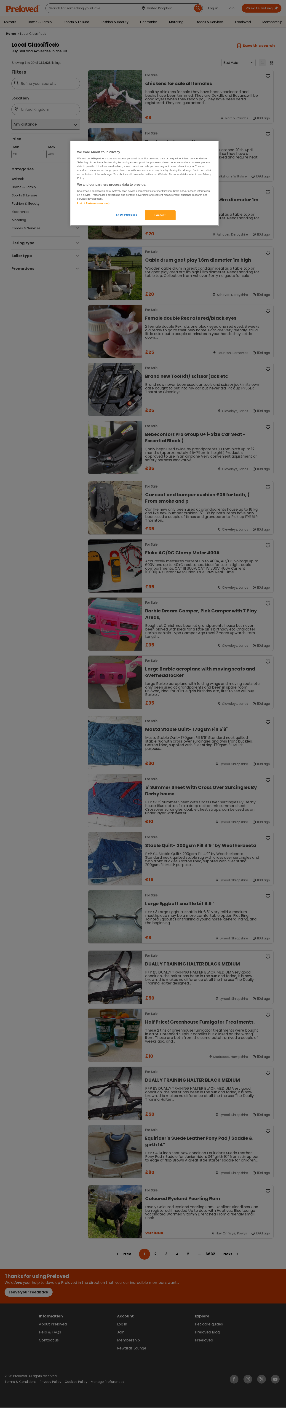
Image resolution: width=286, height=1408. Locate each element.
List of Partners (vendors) (93, 203)
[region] (144, 183)
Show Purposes (126, 214)
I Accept (160, 215)
